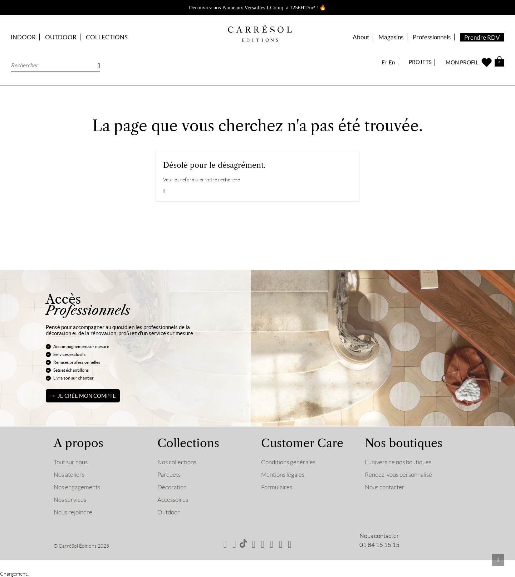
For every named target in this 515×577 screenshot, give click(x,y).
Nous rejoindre (73, 512)
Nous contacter (384, 487)
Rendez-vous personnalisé (398, 474)
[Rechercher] (55, 65)
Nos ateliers (69, 474)
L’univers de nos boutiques (398, 462)
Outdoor (168, 512)
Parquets (169, 474)
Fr (384, 62)
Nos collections (176, 462)
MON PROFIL (462, 62)
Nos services (70, 500)
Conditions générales (288, 462)
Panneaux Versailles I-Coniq (253, 7)
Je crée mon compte (87, 396)
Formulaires (276, 487)
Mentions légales (282, 474)
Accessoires (172, 500)
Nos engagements (77, 487)
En (392, 62)
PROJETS (420, 62)
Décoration (172, 487)
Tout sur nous (71, 462)
